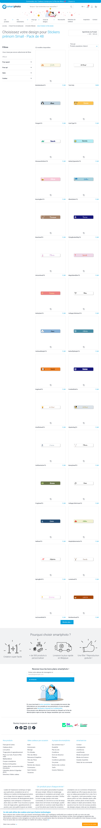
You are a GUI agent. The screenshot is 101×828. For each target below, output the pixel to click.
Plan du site (55, 750)
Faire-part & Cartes (9, 745)
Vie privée (55, 762)
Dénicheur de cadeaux (71, 20)
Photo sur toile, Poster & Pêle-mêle (12, 755)
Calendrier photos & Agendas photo (12, 771)
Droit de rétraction (58, 755)
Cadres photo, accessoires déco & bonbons (13, 767)
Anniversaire (31, 747)
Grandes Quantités (82, 760)
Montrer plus (66, 622)
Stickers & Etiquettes (9, 764)
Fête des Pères (32, 760)
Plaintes (54, 757)
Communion (31, 767)
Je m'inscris (33, 679)
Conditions (55, 752)
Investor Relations (57, 770)
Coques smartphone (9, 761)
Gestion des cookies (58, 765)
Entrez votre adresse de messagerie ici (40, 672)
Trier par (72, 44)
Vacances (30, 772)
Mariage (30, 750)
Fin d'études (31, 752)
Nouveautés (61, 19)
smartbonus (80, 750)
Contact (95, 19)
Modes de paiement (82, 755)
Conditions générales (58, 760)
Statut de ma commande (84, 762)
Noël (28, 745)
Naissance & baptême (34, 757)
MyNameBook (7, 759)
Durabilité (55, 747)
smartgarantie (80, 747)
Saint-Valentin (31, 770)
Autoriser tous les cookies (89, 824)
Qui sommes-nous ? (58, 745)
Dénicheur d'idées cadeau (11, 774)
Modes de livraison (82, 757)
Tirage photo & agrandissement (13, 752)
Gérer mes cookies (10, 824)
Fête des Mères (32, 755)
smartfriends (80, 752)
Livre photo (6, 750)
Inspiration (86, 19)
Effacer (4, 57)
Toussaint (30, 762)
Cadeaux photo (7, 747)
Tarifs (54, 767)
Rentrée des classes (33, 765)
